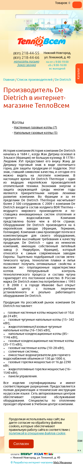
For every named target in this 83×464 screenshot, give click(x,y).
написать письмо (26, 61)
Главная (9, 79)
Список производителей (34, 79)
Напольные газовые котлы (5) (36, 132)
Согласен (21, 444)
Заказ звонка (26, 65)
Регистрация (48, 28)
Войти (30, 28)
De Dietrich (63, 79)
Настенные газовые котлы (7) (35, 127)
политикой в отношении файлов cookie (37, 433)
